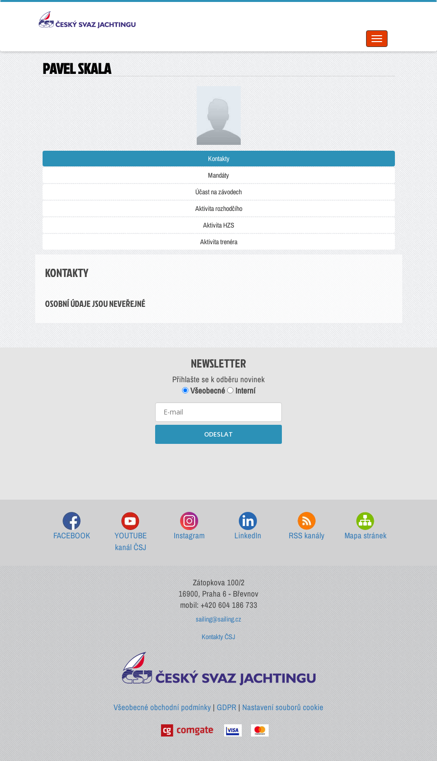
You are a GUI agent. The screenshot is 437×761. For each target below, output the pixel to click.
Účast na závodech (218, 191)
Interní (241, 390)
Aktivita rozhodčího (218, 208)
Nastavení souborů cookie (282, 707)
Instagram (189, 526)
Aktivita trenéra (218, 241)
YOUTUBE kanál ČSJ (131, 532)
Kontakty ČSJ (218, 636)
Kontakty (219, 158)
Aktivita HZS (218, 225)
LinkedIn (247, 526)
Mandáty (218, 175)
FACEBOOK (71, 526)
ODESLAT (218, 434)
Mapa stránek (366, 526)
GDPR (226, 707)
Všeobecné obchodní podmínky (162, 707)
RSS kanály (306, 526)
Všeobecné (203, 390)
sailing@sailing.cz (218, 619)
